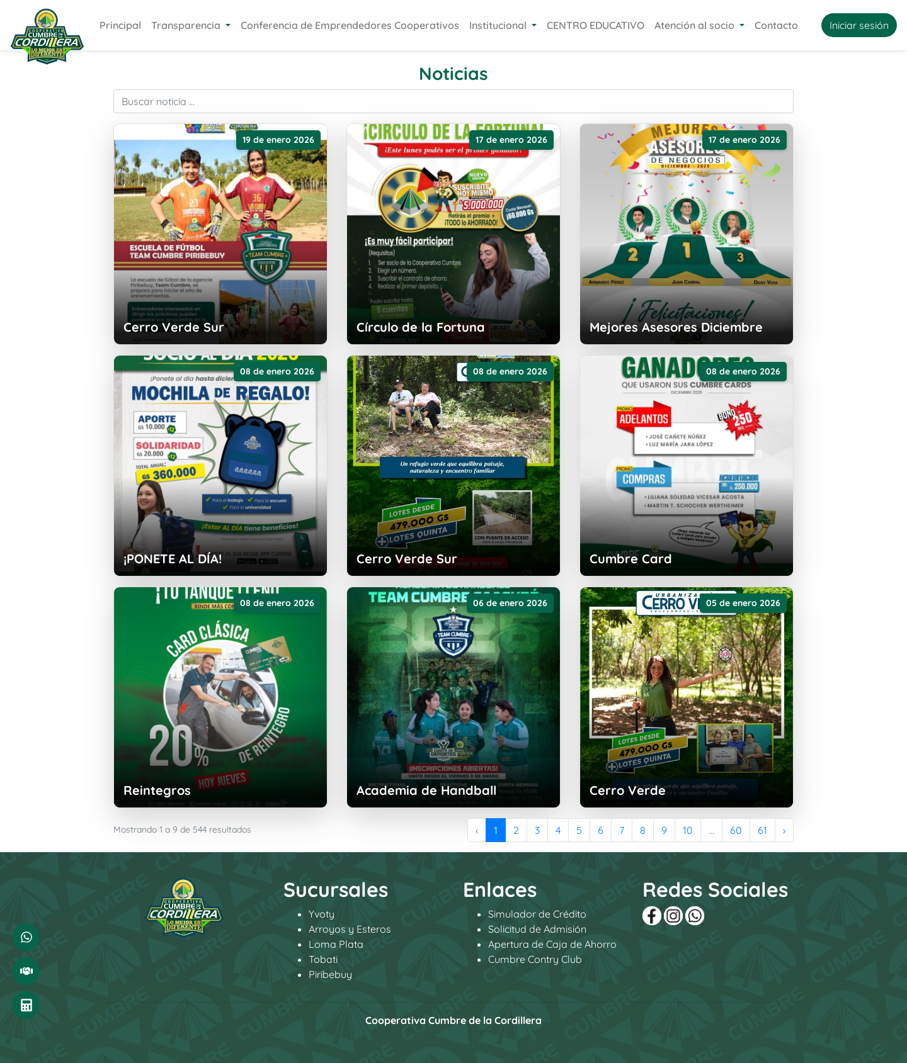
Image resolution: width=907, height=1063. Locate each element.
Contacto (776, 25)
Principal (120, 25)
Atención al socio (695, 25)
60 (736, 830)
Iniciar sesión (859, 25)
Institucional (499, 25)
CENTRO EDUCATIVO (595, 25)
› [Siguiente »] (784, 830)
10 (688, 830)
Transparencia (187, 25)
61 (762, 830)
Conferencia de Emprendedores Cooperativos (350, 25)
